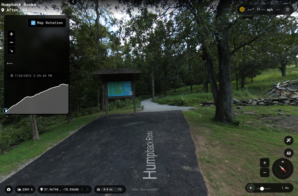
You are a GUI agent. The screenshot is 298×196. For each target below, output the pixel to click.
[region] (36, 43)
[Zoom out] (11, 42)
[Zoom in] (11, 34)
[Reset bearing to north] (11, 50)
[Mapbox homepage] (10, 66)
